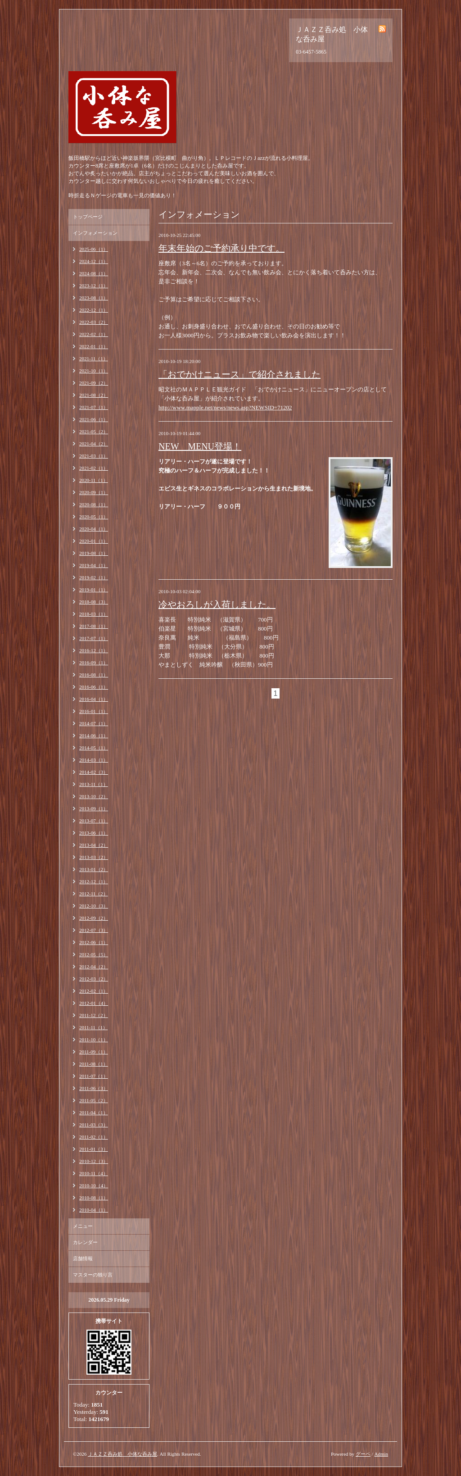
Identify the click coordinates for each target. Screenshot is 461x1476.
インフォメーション (95, 233)
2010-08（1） (93, 1197)
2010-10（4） (93, 1185)
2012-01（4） (93, 1003)
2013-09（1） (93, 808)
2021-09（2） (93, 383)
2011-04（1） (93, 1112)
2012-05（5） (93, 954)
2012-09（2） (93, 918)
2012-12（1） (93, 881)
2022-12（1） (93, 310)
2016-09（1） (93, 662)
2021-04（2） (93, 443)
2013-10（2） (93, 796)
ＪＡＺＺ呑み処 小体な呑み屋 (122, 1454)
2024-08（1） (93, 273)
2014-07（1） (93, 723)
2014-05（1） (93, 747)
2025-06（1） (93, 249)
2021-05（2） (93, 431)
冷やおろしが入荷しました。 (217, 604)
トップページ (88, 216)
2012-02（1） (93, 991)
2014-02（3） (93, 772)
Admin (381, 1454)
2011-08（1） (93, 1064)
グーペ (363, 1454)
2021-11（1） (93, 358)
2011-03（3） (93, 1124)
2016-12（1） (93, 650)
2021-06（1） (93, 419)
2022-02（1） (93, 334)
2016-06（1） (93, 687)
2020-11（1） (93, 480)
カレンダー (85, 1242)
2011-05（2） (93, 1100)
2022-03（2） (93, 322)
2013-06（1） (93, 833)
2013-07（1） (93, 820)
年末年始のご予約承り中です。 (221, 248)
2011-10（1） (93, 1039)
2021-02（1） (93, 468)
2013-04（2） (93, 845)
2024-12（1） (93, 261)
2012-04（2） (93, 966)
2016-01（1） (93, 711)
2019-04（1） (93, 565)
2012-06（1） (93, 942)
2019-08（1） (93, 553)
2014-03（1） (93, 760)
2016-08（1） (93, 674)
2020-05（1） (93, 516)
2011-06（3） (93, 1088)
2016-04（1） (93, 699)
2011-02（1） (93, 1137)
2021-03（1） (93, 456)
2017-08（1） (93, 626)
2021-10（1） (93, 370)
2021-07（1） (93, 407)
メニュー (83, 1226)
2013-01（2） (93, 869)
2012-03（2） (93, 978)
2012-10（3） (93, 905)
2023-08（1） (93, 297)
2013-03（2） (93, 857)
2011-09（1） (93, 1051)
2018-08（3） (93, 601)
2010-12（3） (93, 1161)
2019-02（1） (93, 577)
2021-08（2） (93, 395)
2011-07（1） (93, 1076)
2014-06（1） (93, 735)
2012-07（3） (93, 930)
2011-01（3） (93, 1149)
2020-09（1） (93, 492)
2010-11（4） (93, 1173)
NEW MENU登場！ (199, 446)
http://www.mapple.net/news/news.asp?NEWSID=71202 (225, 407)
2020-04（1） (93, 528)
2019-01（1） (93, 589)
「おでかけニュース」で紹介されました (239, 374)
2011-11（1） (93, 1027)
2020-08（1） (93, 504)
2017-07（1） (93, 638)
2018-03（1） (93, 614)
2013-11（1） (93, 784)
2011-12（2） (93, 1015)
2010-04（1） (93, 1210)
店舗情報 (83, 1258)
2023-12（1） (93, 285)
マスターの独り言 (93, 1274)
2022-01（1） (93, 346)
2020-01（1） (93, 541)
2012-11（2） (93, 893)
